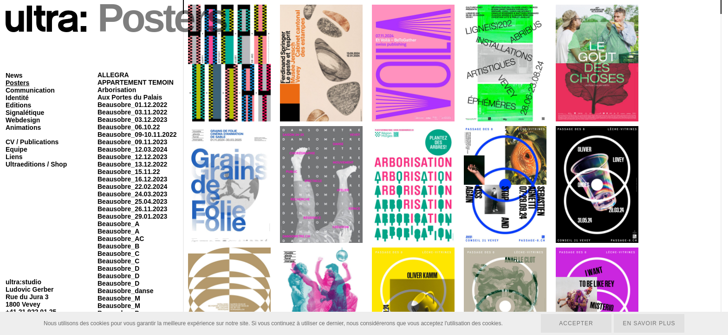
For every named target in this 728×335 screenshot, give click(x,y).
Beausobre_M (119, 298)
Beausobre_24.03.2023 (132, 194)
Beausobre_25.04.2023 (132, 201)
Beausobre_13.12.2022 (132, 164)
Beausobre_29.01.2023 (132, 216)
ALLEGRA (113, 75)
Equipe (16, 149)
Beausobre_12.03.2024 (132, 149)
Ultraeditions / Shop (36, 164)
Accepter (576, 323)
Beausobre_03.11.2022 (132, 112)
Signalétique (25, 112)
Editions (18, 105)
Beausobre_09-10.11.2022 (137, 134)
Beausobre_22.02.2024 (132, 186)
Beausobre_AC (121, 238)
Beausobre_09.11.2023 (132, 142)
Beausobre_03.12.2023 (132, 119)
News (14, 75)
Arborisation (117, 90)
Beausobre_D (118, 268)
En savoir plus (649, 323)
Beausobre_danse (126, 291)
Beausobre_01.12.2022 (132, 104)
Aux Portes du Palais (130, 97)
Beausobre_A (118, 224)
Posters (17, 83)
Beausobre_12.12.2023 (132, 157)
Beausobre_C (118, 253)
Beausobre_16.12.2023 (132, 179)
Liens (14, 157)
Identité (17, 97)
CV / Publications (32, 142)
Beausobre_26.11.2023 (132, 209)
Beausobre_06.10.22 (129, 127)
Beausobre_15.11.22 (129, 171)
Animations (23, 127)
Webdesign (23, 120)
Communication (30, 90)
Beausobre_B (118, 246)
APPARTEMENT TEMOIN (136, 82)
